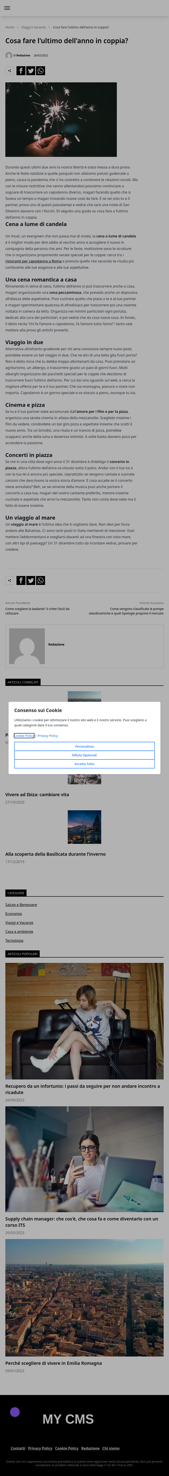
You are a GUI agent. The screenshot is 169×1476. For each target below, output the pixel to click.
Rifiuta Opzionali (84, 755)
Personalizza (84, 746)
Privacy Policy (47, 736)
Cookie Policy (24, 736)
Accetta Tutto (85, 764)
